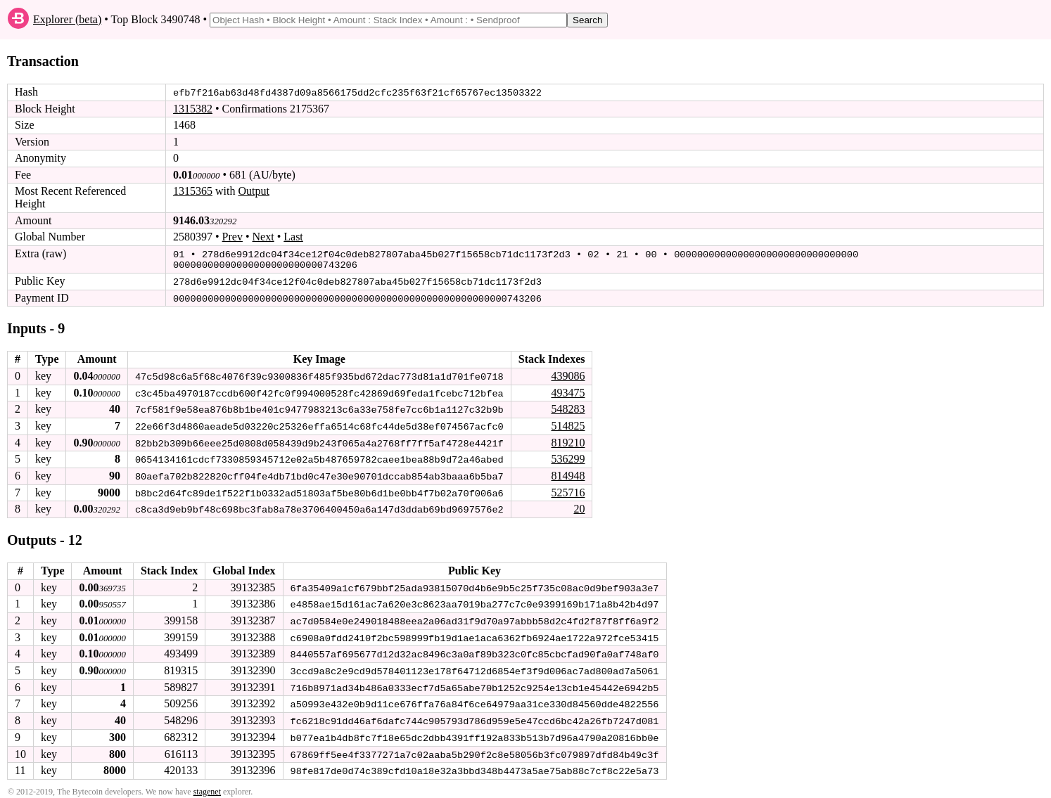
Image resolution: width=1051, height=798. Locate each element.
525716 (568, 489)
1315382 (192, 109)
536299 (568, 456)
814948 (568, 472)
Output (253, 191)
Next (263, 237)
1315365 (192, 191)
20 (579, 505)
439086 (568, 374)
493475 (568, 390)
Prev (232, 237)
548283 (568, 407)
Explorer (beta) (67, 19)
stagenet (207, 785)
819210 (568, 439)
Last (293, 237)
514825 (568, 423)
